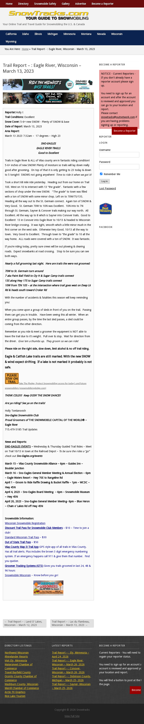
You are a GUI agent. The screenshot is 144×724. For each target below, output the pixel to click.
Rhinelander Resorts (16, 656)
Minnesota (69, 34)
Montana (86, 34)
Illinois (38, 34)
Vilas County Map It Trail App (22, 546)
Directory (23, 3)
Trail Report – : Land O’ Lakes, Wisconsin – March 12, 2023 (23, 623)
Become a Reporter (102, 3)
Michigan (52, 34)
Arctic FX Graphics (15, 692)
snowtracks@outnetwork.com (118, 117)
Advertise (80, 3)
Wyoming (11, 41)
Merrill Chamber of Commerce (22, 688)
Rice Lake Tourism (15, 696)
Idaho (25, 34)
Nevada (101, 34)
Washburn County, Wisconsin (21, 684)
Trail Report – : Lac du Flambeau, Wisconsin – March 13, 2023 (71, 623)
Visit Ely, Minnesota (16, 660)
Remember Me (110, 174)
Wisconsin (116, 34)
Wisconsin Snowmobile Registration (25, 523)
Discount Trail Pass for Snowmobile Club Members (34, 527)
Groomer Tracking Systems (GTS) (24, 565)
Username (104, 149)
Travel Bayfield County (18, 672)
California (11, 34)
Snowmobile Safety (45, 3)
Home (9, 3)
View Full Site (72, 716)
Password (104, 161)
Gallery (66, 3)
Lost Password (107, 188)
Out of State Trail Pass (18, 542)
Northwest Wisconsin (17, 652)
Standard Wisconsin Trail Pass (22, 537)
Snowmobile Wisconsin (18, 575)
